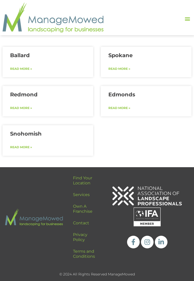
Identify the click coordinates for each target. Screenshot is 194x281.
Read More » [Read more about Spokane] (119, 69)
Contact (81, 223)
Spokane (120, 55)
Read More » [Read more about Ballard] (21, 69)
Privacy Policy (80, 237)
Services (81, 194)
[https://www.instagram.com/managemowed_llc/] (147, 242)
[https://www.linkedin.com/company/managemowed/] (161, 242)
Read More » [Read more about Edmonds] (119, 108)
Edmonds (121, 94)
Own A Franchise (82, 209)
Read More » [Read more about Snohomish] (21, 147)
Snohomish (26, 134)
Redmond (24, 94)
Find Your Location (82, 180)
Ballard (20, 55)
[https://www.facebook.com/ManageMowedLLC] (133, 242)
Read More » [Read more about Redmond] (21, 108)
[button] (187, 19)
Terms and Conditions (84, 254)
